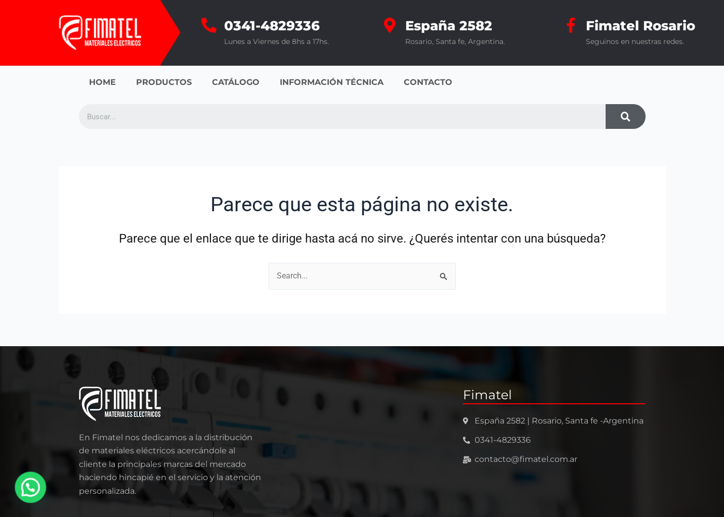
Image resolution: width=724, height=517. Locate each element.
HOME (102, 82)
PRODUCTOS (164, 82)
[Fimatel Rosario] (570, 25)
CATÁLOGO (236, 82)
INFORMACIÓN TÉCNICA (332, 82)
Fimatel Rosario (640, 26)
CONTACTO (428, 82)
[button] (29, 488)
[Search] (625, 116)
